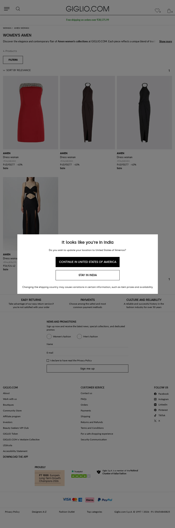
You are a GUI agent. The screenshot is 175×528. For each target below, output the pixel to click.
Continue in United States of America (87, 262)
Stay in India (88, 275)
